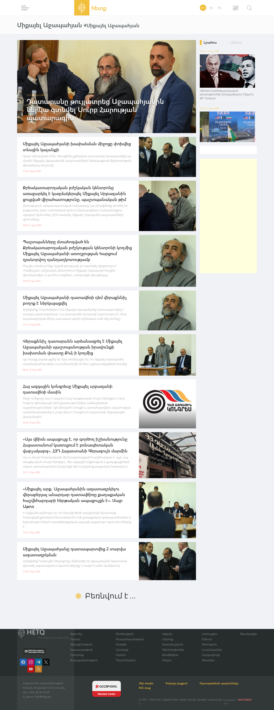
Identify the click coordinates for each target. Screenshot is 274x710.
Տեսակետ (208, 660)
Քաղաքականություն (84, 660)
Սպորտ (121, 655)
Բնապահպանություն (130, 639)
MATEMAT (245, 699)
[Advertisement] (228, 216)
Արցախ (167, 634)
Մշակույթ (122, 649)
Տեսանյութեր (248, 634)
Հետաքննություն (81, 644)
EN (219, 8)
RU (211, 8)
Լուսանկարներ (212, 649)
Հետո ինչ (76, 634)
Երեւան (207, 639)
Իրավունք (77, 655)
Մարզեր (121, 644)
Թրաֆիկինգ (170, 655)
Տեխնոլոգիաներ (173, 649)
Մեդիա (166, 660)
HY (203, 8)
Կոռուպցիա (209, 634)
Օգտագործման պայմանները (219, 683)
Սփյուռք (167, 639)
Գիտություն (209, 644)
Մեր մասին (146, 683)
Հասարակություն (81, 649)
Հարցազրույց (211, 655)
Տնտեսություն (125, 634)
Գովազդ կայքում (176, 683)
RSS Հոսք (145, 688)
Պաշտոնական (126, 660)
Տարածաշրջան (172, 644)
